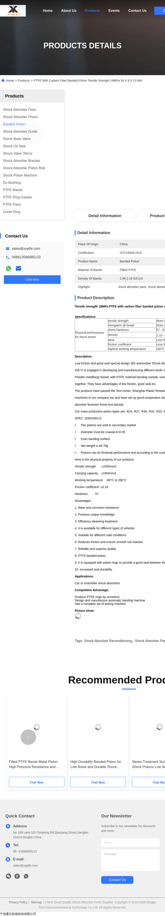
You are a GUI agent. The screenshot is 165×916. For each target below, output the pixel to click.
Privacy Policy (18, 902)
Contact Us (137, 10)
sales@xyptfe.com (26, 248)
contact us (117, 880)
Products (92, 10)
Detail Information (104, 216)
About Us (68, 10)
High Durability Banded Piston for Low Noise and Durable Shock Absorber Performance (95, 765)
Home (47, 10)
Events (114, 10)
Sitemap (36, 902)
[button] (28, 737)
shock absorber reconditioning (108, 641)
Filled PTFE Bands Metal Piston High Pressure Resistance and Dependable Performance (33, 765)
